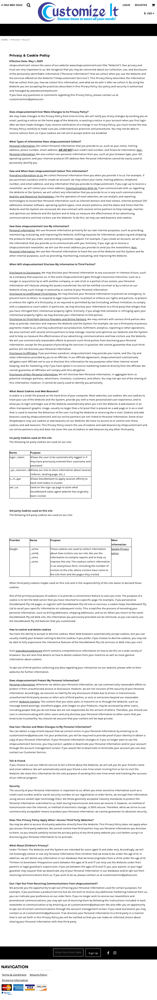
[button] (28, 5)
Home (4, 39)
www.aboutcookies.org (28, 650)
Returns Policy (38, 974)
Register (141, 5)
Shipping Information (15, 980)
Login (126, 5)
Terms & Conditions (14, 974)
